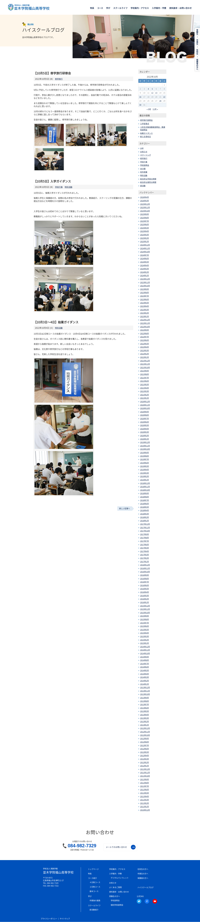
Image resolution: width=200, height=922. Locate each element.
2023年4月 (144, 306)
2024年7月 (144, 255)
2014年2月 (144, 680)
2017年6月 (144, 544)
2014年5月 (144, 670)
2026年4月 (144, 197)
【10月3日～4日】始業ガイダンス (57, 321)
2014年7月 (144, 663)
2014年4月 (144, 673)
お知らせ (143, 151)
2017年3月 (144, 554)
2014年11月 (145, 649)
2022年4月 (144, 346)
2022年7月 (144, 336)
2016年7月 (144, 581)
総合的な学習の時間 (148, 178)
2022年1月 (144, 357)
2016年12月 (145, 564)
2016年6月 (144, 585)
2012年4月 (144, 755)
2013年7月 (144, 704)
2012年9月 (144, 738)
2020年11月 (145, 404)
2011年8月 (144, 782)
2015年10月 (145, 612)
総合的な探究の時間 (148, 182)
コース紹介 (92, 878)
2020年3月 (144, 432)
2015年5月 (144, 629)
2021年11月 (145, 363)
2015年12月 (145, 605)
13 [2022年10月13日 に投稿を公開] (156, 92)
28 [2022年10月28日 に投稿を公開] (160, 100)
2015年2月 (144, 639)
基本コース (94, 891)
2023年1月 (144, 316)
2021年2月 (144, 394)
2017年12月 (145, 523)
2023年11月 (145, 282)
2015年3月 (144, 636)
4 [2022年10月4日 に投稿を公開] (148, 88)
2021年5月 (144, 384)
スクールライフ (120, 8)
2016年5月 (144, 588)
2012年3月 (144, 758)
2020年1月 (144, 438)
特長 (92, 8)
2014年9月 (144, 656)
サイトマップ (66, 918)
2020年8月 (144, 415)
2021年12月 (145, 360)
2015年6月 (144, 626)
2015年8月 (144, 619)
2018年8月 (144, 496)
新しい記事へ (124, 508)
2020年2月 (144, 435)
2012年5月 (144, 752)
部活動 (143, 185)
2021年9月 (144, 370)
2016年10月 (145, 571)
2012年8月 (144, 741)
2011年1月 (144, 806)
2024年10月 (145, 251)
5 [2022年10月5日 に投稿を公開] (152, 88)
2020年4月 (144, 428)
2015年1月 (144, 643)
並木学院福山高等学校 (58, 870)
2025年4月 (144, 231)
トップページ (93, 869)
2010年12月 (145, 809)
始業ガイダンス (146, 133)
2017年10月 (145, 530)
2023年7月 (144, 295)
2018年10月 (145, 489)
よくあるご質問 (115, 887)
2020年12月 (145, 401)
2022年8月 (144, 333)
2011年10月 (145, 775)
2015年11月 (145, 609)
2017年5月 (144, 547)
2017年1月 (144, 561)
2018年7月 (144, 500)
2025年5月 (144, 227)
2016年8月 (144, 578)
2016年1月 (144, 602)
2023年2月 (144, 312)
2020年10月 (145, 408)
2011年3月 (144, 799)
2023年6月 (144, 299)
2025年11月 (145, 207)
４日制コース (95, 882)
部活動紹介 (94, 909)
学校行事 (59, 186)
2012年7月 (144, 745)
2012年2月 (144, 762)
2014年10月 (145, 653)
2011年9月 (144, 779)
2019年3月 (144, 472)
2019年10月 (145, 449)
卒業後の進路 (95, 900)
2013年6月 (144, 707)
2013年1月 (144, 724)
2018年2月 (144, 517)
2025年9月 (144, 214)
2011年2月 (144, 803)
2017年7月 (144, 540)
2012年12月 (145, 728)
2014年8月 (144, 660)
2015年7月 (144, 622)
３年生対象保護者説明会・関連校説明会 (152, 128)
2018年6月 (144, 503)
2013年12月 (145, 687)
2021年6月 (144, 381)
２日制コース (95, 886)
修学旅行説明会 (146, 120)
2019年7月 (144, 459)
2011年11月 (145, 772)
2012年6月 (144, 748)
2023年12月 (145, 278)
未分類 (143, 168)
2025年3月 (144, 234)
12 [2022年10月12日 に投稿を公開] (152, 92)
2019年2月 (144, 476)
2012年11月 (145, 731)
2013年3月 (144, 718)
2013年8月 (144, 701)
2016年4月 (144, 592)
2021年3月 (144, 391)
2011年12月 (145, 769)
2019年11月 (145, 445)
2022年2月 (144, 353)
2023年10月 (145, 285)
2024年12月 (145, 244)
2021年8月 (144, 374)
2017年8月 (144, 537)
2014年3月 (144, 677)
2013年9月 (144, 697)
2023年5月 (144, 302)
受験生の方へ (114, 896)
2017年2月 (144, 558)
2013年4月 (144, 714)
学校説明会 (144, 165)
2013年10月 (145, 694)
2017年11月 (145, 527)
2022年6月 (144, 340)
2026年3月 (144, 200)
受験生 (197, 32)
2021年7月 (144, 377)
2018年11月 (145, 486)
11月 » (156, 109)
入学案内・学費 (159, 8)
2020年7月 (144, 418)
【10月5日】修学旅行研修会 (53, 73)
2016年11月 (145, 568)
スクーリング (145, 155)
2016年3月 (144, 595)
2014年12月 (145, 646)
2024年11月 (145, 248)
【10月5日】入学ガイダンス (53, 181)
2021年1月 (144, 398)
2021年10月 (145, 367)
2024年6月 (144, 258)
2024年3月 (144, 268)
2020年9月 (144, 411)
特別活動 (69, 186)
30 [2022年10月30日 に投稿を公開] (140, 104)
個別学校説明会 (117, 904)
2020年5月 (144, 425)
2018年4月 (144, 510)
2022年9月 (144, 329)
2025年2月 (144, 238)
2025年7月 (144, 221)
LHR (142, 148)
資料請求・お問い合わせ (180, 8)
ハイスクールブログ (146, 887)
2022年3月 (144, 350)
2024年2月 (144, 272)
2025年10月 (145, 210)
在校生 (197, 53)
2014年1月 (144, 684)
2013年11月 (145, 690)
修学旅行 (59, 78)
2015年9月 (144, 615)
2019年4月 (144, 469)
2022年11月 (145, 323)
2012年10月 (145, 735)
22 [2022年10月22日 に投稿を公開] (164, 96)
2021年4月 (144, 387)
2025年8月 (144, 217)
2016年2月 (144, 598)
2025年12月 (145, 204)
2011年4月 (144, 796)
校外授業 (143, 172)
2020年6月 (144, 421)
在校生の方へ (143, 869)
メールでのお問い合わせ (121, 846)
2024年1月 (144, 275)
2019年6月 (144, 462)
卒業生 (197, 43)
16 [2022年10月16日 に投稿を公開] (140, 96)
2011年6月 (144, 789)
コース (100, 8)
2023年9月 (144, 289)
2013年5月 (144, 711)
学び (108, 8)
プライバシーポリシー (50, 918)
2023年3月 (144, 309)
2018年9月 (144, 493)
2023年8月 (144, 292)
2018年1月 (144, 520)
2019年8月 (144, 455)
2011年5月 (144, 792)
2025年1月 (144, 241)
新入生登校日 (145, 136)
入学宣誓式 (144, 123)
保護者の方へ (143, 878)
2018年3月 (144, 513)
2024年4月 (144, 265)
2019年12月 (145, 442)
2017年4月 (144, 551)
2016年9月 (144, 575)
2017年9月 (144, 534)
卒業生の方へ (143, 873)
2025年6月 (144, 224)
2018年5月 (144, 506)
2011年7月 (144, 786)
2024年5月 (144, 261)
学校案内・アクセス (140, 8)
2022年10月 (145, 326)
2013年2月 (144, 721)
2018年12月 (145, 483)
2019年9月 (144, 452)
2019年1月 (144, 479)
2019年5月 (144, 466)
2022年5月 (144, 343)
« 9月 (148, 109)
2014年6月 (144, 666)
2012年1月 (144, 765)
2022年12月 (145, 319)
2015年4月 (144, 632)
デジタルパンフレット (120, 877)
